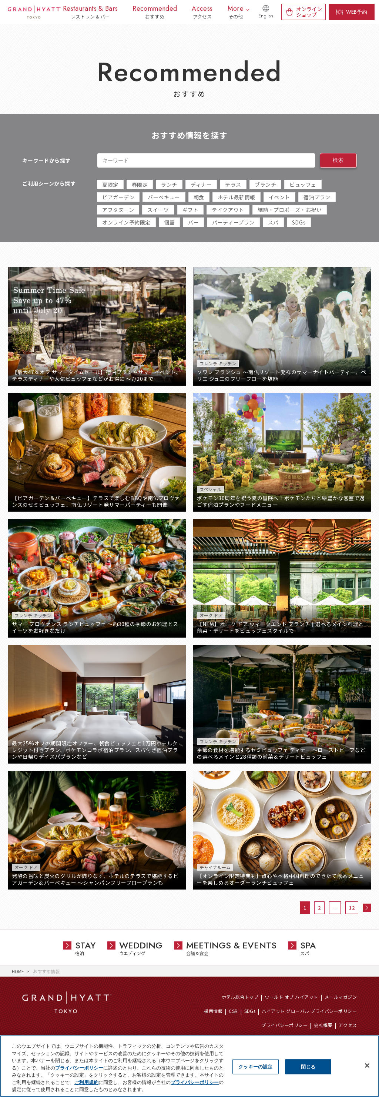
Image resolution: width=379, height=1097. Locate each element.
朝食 (199, 197)
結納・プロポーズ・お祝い (290, 209)
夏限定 (110, 184)
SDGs (299, 222)
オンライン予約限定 (126, 222)
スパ (273, 222)
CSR (233, 1011)
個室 (169, 222)
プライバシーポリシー (284, 1025)
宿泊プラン (317, 197)
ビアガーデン (118, 197)
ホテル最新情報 (236, 197)
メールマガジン (341, 997)
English (265, 16)
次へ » (367, 908)
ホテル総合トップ (240, 997)
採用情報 (213, 1011)
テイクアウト (228, 209)
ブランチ (265, 184)
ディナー (201, 184)
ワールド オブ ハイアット (291, 997)
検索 (338, 160)
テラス (233, 184)
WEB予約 (356, 12)
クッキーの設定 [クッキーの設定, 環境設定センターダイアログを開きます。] (255, 1066)
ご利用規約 (86, 1082)
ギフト (190, 209)
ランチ (169, 184)
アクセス (348, 1025)
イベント (279, 197)
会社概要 (323, 1025)
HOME (18, 971)
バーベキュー (164, 197)
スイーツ (158, 209)
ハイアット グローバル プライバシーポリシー (309, 1011)
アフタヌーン (118, 209)
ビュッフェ (302, 184)
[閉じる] (367, 1065)
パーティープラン (233, 222)
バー (193, 222)
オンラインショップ (309, 11)
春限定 (140, 184)
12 (352, 907)
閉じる (308, 1066)
